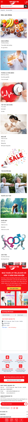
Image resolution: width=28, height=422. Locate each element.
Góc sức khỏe (9, 10)
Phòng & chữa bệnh (7, 73)
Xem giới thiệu (14, 288)
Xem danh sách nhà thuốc (14, 380)
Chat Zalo (4, 327)
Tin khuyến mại (6, 171)
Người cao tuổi (6, 195)
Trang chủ (3, 10)
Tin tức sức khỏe (7, 105)
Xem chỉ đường (12, 327)
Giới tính (4, 255)
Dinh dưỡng (5, 41)
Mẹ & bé (3, 136)
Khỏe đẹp (4, 220)
